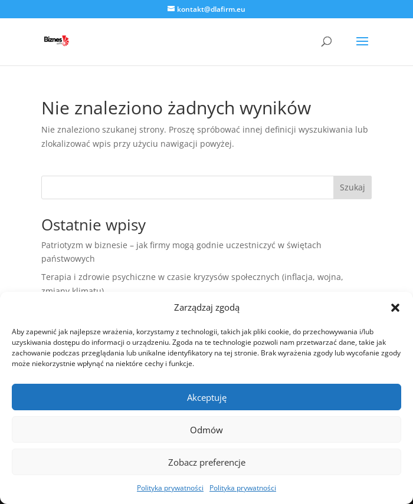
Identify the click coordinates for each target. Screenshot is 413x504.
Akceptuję (207, 397)
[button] (395, 308)
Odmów (206, 430)
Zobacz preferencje (206, 462)
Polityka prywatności (170, 488)
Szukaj (352, 187)
